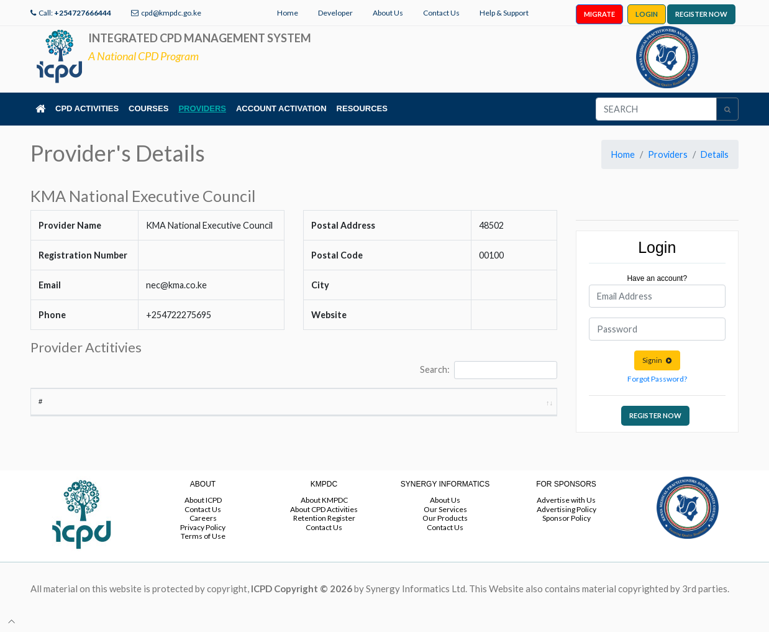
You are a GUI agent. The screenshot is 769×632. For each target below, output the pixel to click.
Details (715, 154)
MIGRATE (599, 14)
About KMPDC (324, 500)
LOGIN (646, 14)
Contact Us (441, 12)
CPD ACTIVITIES (87, 108)
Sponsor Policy (566, 518)
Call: (75, 12)
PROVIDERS (202, 108)
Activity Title (101, 412)
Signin (657, 360)
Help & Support (504, 12)
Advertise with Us (566, 500)
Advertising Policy (566, 509)
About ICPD (203, 500)
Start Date (393, 407)
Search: (488, 370)
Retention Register (324, 518)
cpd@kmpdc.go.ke (171, 12)
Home (287, 12)
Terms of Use (203, 536)
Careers (203, 518)
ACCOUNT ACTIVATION (281, 108)
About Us (388, 12)
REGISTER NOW (701, 14)
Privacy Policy (202, 527)
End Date (455, 412)
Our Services (445, 509)
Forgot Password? (657, 378)
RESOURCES (362, 108)
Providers (668, 154)
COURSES (148, 108)
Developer (335, 12)
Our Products (445, 518)
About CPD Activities (324, 509)
